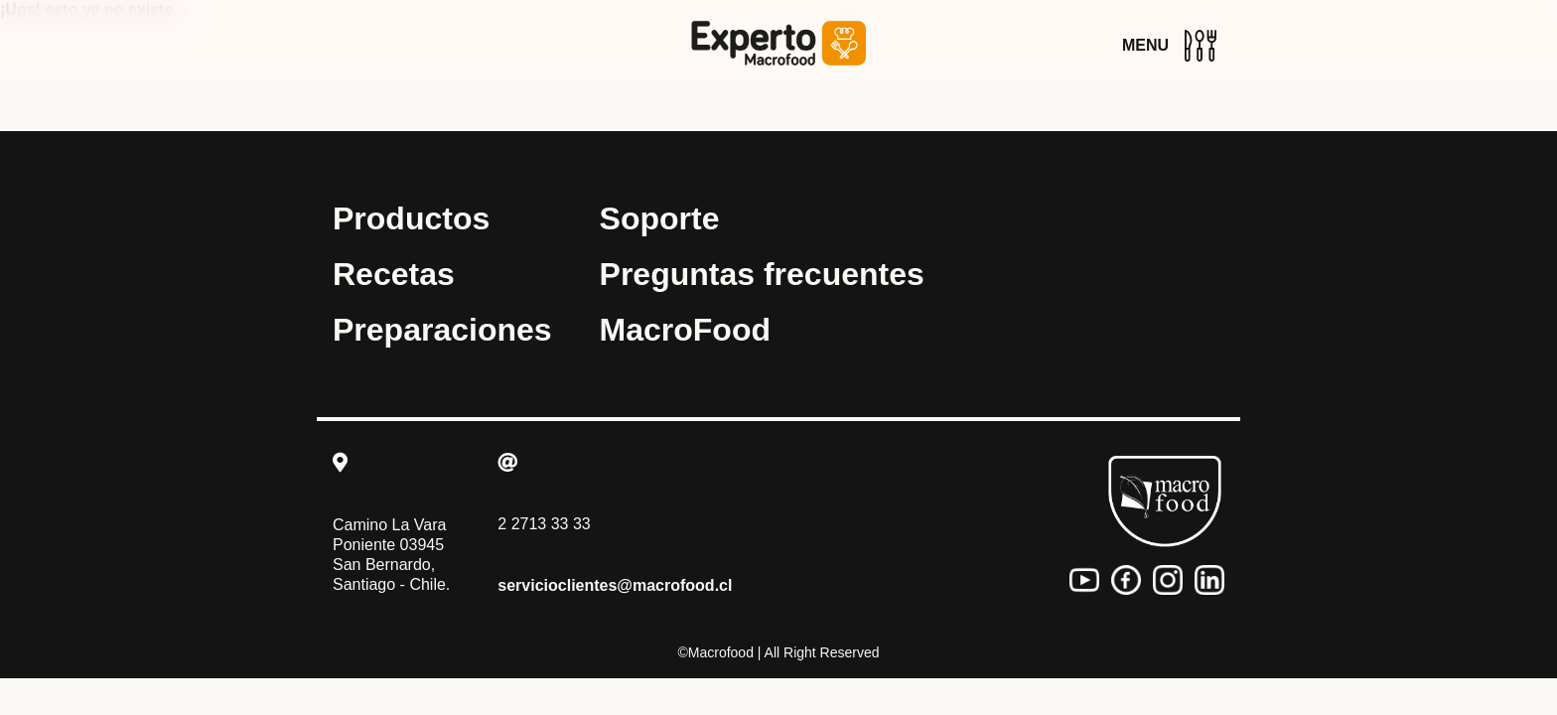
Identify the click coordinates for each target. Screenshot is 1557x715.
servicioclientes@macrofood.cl (614, 585)
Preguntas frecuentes (762, 274)
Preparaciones (442, 330)
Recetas (394, 274)
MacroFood (685, 330)
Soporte (660, 218)
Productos (411, 218)
